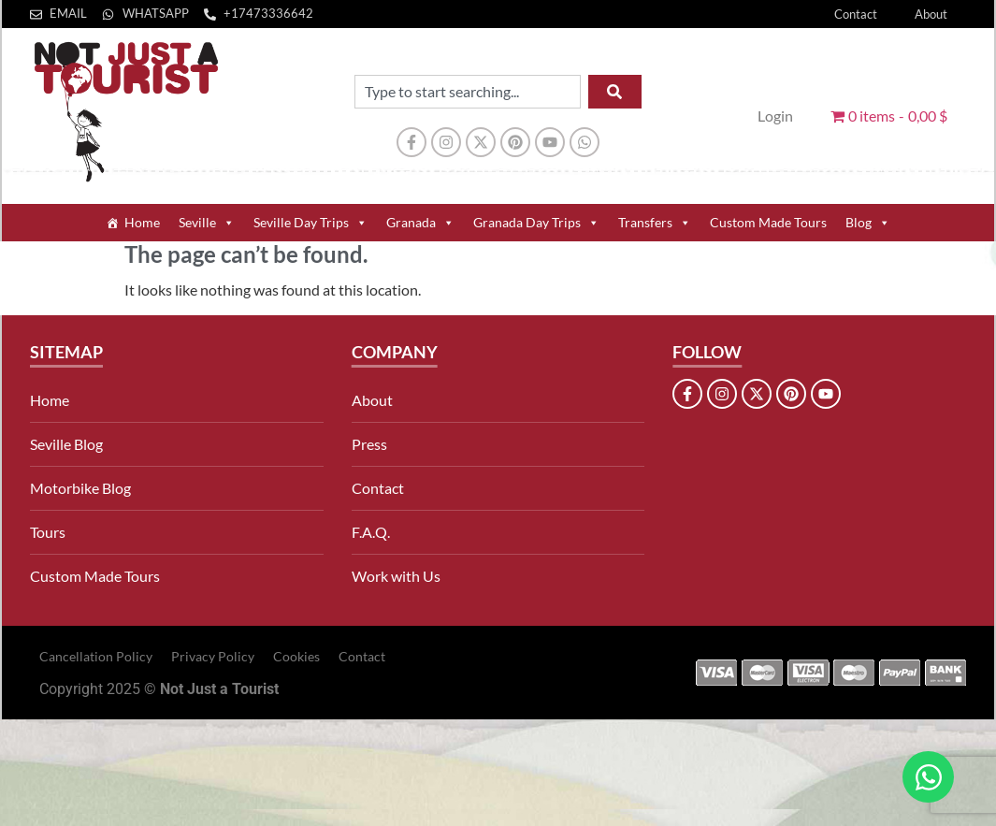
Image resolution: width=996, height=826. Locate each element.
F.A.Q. (371, 532)
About (931, 14)
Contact (855, 14)
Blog (867, 222)
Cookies (296, 656)
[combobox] (467, 92)
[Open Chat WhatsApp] (928, 777)
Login (775, 115)
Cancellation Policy (95, 656)
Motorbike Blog (80, 488)
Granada (420, 222)
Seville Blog (66, 444)
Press (369, 444)
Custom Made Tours (768, 222)
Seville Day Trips (310, 222)
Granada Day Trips (536, 222)
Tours (47, 532)
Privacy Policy (212, 656)
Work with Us (396, 576)
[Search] (615, 92)
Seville (207, 222)
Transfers (654, 222)
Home (142, 222)
